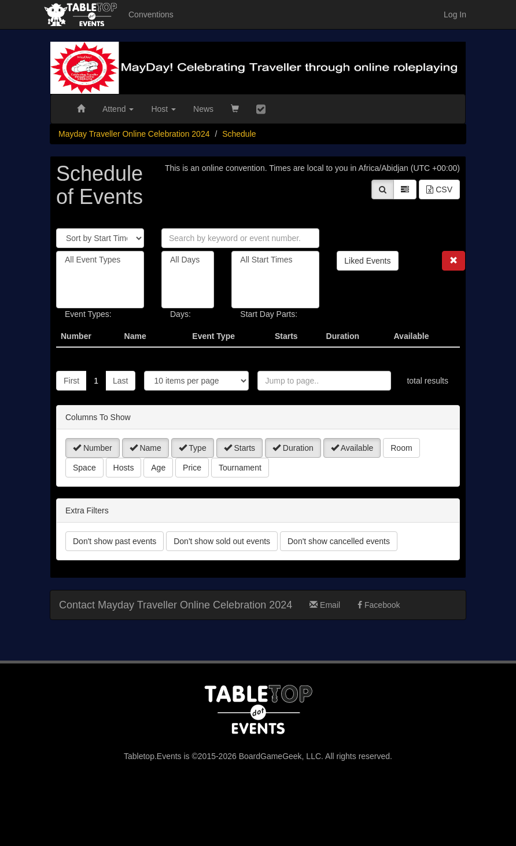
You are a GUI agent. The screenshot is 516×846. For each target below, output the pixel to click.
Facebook (378, 605)
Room (401, 448)
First (71, 380)
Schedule (239, 133)
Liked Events (367, 260)
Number (92, 448)
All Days (188, 260)
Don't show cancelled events (339, 541)
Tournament (240, 467)
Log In (455, 14)
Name (145, 448)
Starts (239, 448)
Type (193, 448)
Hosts (123, 467)
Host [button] (163, 109)
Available (352, 448)
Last (120, 380)
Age (158, 467)
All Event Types (100, 260)
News (203, 109)
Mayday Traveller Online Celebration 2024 (133, 133)
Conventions (151, 14)
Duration (293, 448)
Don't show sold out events (222, 541)
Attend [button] (118, 109)
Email (324, 605)
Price (192, 467)
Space (84, 467)
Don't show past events (114, 541)
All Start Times (275, 260)
